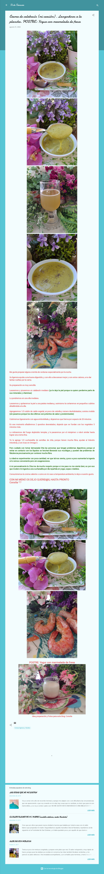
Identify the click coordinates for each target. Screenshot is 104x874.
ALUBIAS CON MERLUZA (20, 841)
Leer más (91, 811)
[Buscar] (97, 6)
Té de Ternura (17, 5)
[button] (93, 15)
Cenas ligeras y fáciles (22, 728)
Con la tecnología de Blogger (52, 868)
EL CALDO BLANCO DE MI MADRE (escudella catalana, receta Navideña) (38, 817)
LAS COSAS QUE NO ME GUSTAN (23, 792)
